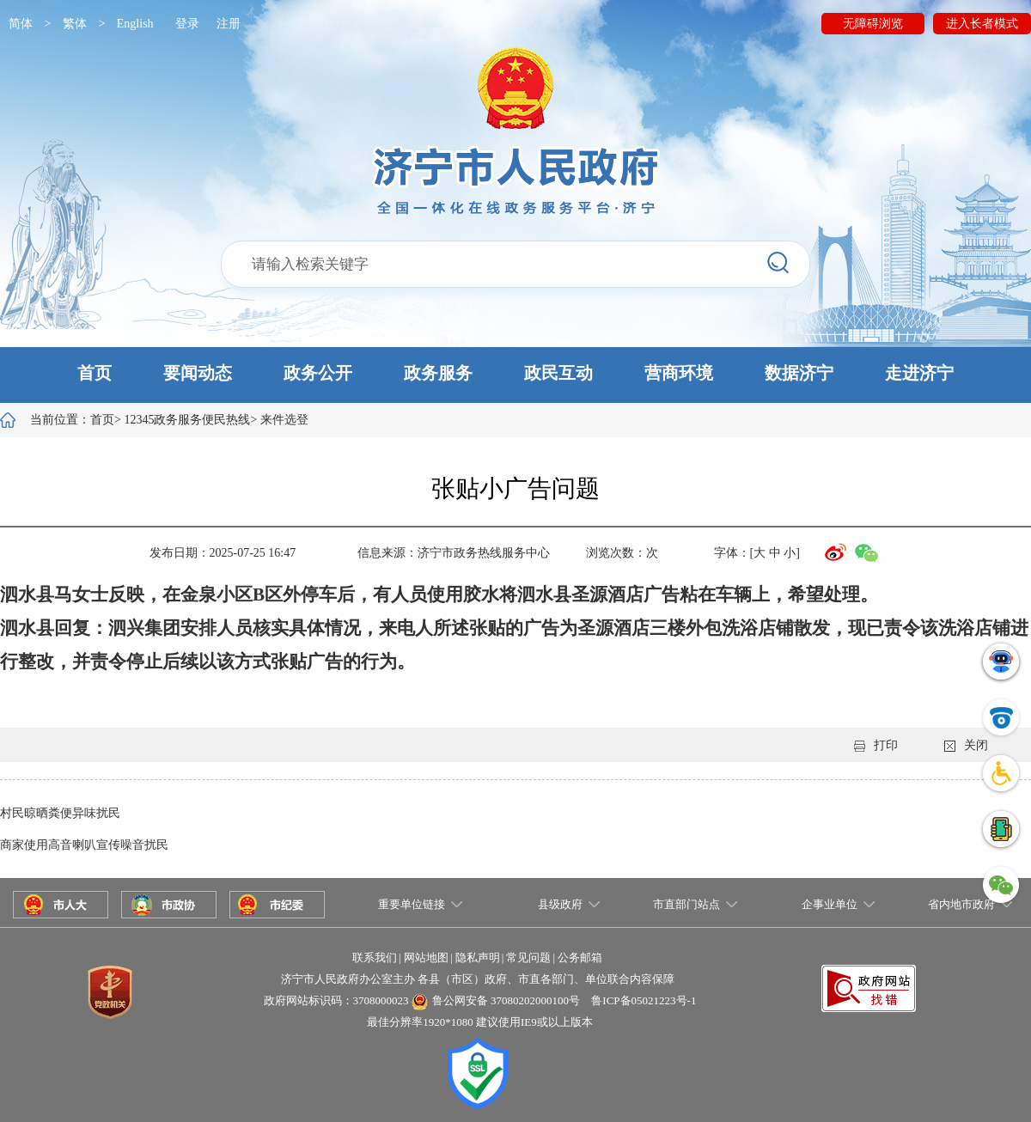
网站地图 (426, 957)
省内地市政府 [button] (961, 904)
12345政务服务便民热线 (187, 419)
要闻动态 (197, 372)
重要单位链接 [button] (411, 904)
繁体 (75, 23)
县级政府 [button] (560, 904)
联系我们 (374, 957)
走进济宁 (919, 372)
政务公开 (318, 372)
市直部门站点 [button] (686, 904)
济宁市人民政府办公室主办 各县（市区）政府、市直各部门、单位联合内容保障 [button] (477, 979)
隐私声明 (477, 957)
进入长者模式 (982, 23)
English (135, 23)
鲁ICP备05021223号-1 (643, 1000)
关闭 (966, 745)
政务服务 (438, 372)
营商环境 (678, 372)
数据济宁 (799, 372)
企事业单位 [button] (829, 904)
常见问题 (528, 957)
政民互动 (558, 372)
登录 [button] (187, 23)
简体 (21, 23)
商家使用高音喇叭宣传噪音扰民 (84, 844)
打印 (876, 745)
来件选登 (284, 419)
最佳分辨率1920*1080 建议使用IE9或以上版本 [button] (480, 1021)
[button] (515, 375)
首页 (94, 372)
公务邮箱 (580, 957)
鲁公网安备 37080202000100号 (506, 1000)
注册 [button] (229, 23)
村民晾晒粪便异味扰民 (60, 813)
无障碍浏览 (873, 23)
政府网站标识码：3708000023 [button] (336, 1000)
